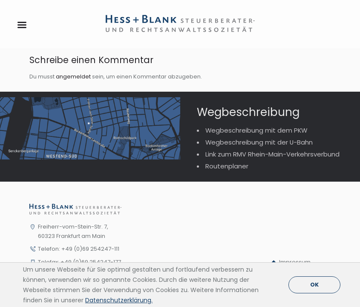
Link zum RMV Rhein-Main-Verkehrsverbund (272, 154)
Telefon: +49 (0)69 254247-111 (78, 249)
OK (314, 285)
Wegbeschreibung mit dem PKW (256, 130)
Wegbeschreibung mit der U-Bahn (259, 142)
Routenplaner (226, 166)
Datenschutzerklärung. (119, 300)
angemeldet (73, 76)
